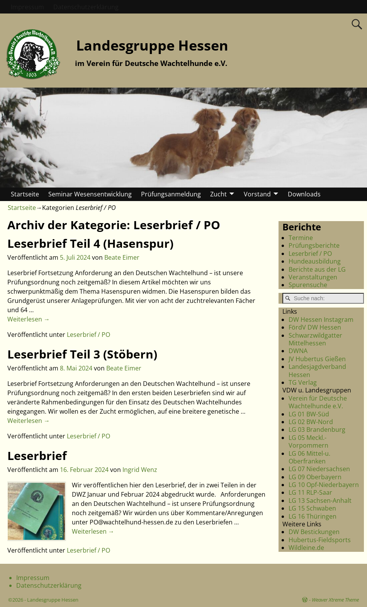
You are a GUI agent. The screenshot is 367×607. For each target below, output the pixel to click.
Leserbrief (37, 455)
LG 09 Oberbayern (315, 477)
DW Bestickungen (314, 532)
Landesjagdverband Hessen (317, 370)
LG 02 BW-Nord (311, 422)
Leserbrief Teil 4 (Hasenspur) (90, 243)
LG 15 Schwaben (312, 508)
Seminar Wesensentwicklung (90, 194)
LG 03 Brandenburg (317, 429)
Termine (301, 237)
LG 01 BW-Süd (309, 414)
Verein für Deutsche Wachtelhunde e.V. (318, 402)
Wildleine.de (306, 547)
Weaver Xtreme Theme (335, 599)
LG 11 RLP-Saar (310, 492)
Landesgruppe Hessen (152, 45)
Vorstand (257, 194)
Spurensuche (308, 285)
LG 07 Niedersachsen (319, 469)
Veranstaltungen (313, 277)
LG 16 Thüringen (312, 516)
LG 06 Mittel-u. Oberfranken (309, 457)
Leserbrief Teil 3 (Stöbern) (82, 354)
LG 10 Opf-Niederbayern (324, 484)
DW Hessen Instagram (321, 319)
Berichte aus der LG (317, 269)
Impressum (27, 7)
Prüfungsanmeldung (171, 194)
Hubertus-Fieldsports (320, 540)
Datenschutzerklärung (86, 7)
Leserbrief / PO (88, 334)
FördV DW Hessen (315, 327)
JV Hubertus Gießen (317, 359)
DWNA (298, 351)
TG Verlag (303, 382)
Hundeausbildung (315, 261)
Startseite (25, 194)
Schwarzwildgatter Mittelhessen (315, 339)
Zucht (218, 194)
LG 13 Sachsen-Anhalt (320, 500)
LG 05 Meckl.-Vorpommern (308, 441)
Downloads (304, 194)
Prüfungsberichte (314, 245)
